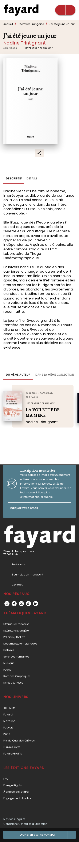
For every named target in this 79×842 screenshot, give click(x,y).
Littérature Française (31, 24)
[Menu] (65, 10)
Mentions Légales (14, 819)
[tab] (13, 179)
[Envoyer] (67, 508)
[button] (38, 48)
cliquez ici (46, 497)
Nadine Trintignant (24, 43)
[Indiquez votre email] (34, 508)
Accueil (8, 24)
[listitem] (7, 603)
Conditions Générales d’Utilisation (25, 824)
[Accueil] (21, 10)
